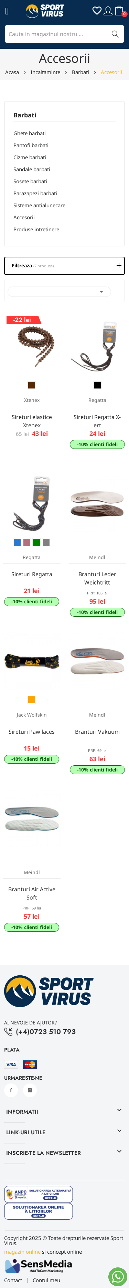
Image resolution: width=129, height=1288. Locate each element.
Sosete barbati (30, 181)
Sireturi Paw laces (32, 731)
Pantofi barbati (31, 145)
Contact (13, 1280)
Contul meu (46, 1280)
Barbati (24, 115)
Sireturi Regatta (31, 574)
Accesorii (24, 217)
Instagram (30, 1090)
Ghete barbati (29, 133)
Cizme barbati (29, 157)
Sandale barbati (31, 169)
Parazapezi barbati (35, 193)
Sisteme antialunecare (39, 205)
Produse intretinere (36, 229)
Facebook (11, 1090)
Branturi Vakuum (97, 731)
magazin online (22, 1251)
